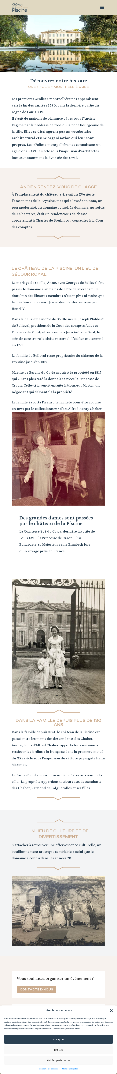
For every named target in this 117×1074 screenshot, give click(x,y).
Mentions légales (70, 1068)
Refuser (58, 1049)
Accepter (58, 1039)
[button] (111, 1010)
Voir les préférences (58, 1060)
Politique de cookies (48, 1068)
